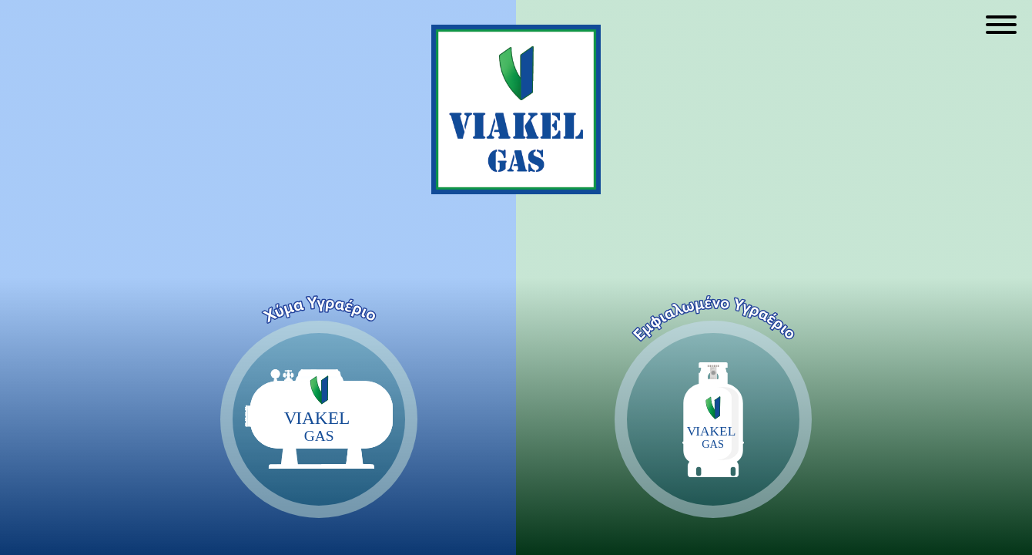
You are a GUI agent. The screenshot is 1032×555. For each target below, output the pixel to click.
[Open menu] (1001, 24)
